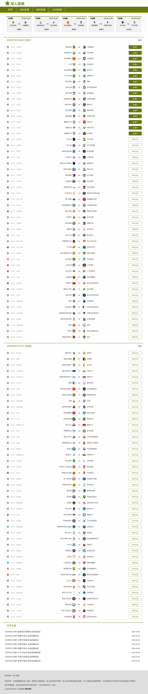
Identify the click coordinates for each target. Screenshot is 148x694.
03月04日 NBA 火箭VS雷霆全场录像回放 (22, 640)
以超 (18, 389)
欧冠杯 (18, 479)
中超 (18, 235)
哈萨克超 (19, 331)
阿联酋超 (19, 401)
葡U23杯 (19, 241)
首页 (10, 9)
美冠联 (18, 569)
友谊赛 (18, 283)
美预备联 (19, 527)
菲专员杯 (19, 199)
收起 (140, 40)
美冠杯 (18, 581)
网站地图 (28, 689)
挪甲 (18, 359)
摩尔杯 (18, 353)
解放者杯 (19, 503)
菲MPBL (19, 187)
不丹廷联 (19, 313)
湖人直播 (16, 675)
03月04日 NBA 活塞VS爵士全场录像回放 (22, 644)
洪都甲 (18, 533)
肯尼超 (18, 307)
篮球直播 (40, 9)
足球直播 (57, 9)
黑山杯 (18, 383)
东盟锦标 (19, 301)
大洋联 (18, 163)
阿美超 (18, 319)
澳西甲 (18, 229)
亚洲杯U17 (20, 371)
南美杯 (18, 491)
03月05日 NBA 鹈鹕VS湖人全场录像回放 (22, 636)
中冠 (18, 157)
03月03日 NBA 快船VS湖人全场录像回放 (22, 648)
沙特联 (18, 461)
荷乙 (18, 413)
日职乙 (18, 64)
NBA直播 (24, 9)
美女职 (18, 599)
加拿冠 (18, 521)
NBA (18, 515)
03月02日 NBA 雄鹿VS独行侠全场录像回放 (22, 661)
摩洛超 (18, 467)
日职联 (18, 47)
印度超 (18, 337)
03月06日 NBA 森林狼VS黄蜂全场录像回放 (22, 632)
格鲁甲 (18, 449)
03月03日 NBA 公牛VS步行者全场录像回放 (22, 652)
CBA (18, 265)
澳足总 (18, 193)
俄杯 (18, 443)
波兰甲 (18, 617)
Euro (18, 419)
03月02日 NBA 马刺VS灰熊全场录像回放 (22, 657)
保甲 (18, 431)
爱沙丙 (18, 395)
